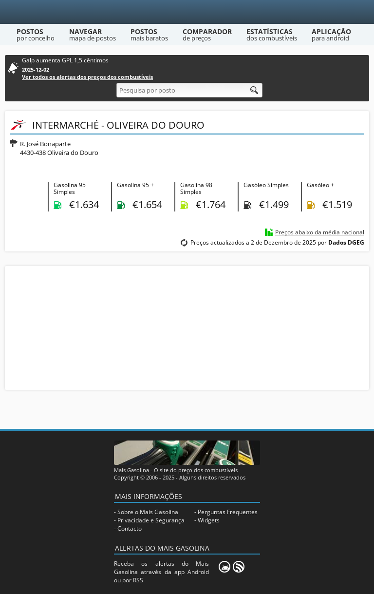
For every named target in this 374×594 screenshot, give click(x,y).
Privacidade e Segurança (151, 520)
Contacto (129, 528)
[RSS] (238, 567)
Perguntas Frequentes (228, 512)
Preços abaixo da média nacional (319, 232)
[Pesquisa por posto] (189, 90)
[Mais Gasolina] (187, 12)
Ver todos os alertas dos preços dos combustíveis (87, 76)
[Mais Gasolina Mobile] (224, 567)
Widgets (209, 520)
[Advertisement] (187, 327)
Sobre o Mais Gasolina (147, 512)
